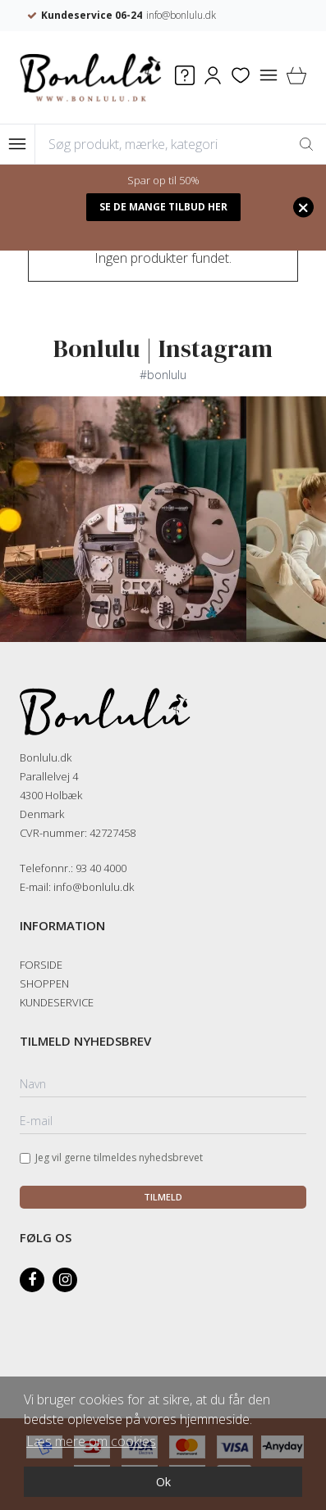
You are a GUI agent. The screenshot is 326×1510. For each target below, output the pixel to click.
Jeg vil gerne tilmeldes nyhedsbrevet (119, 1157)
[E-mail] (163, 1122)
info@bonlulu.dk (215, 15)
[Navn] (163, 1085)
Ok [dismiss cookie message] (163, 1482)
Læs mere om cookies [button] (91, 1441)
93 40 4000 (101, 868)
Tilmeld (163, 1197)
